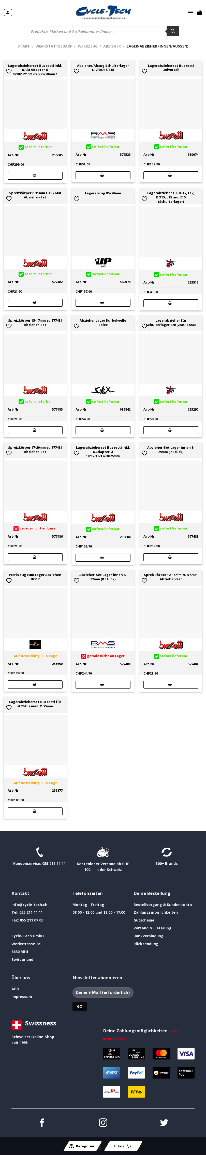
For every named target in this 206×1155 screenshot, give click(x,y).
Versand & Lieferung (152, 928)
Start (24, 46)
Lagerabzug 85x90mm (103, 193)
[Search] (173, 31)
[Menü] (191, 12)
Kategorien (82, 1146)
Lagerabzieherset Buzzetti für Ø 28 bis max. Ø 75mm (35, 704)
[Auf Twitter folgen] (164, 1123)
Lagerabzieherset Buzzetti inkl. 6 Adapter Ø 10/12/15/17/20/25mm (103, 451)
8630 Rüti (19, 951)
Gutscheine (144, 920)
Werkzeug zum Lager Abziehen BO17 (35, 577)
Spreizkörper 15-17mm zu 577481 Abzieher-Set (35, 322)
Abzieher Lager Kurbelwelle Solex (103, 322)
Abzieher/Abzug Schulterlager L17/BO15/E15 (103, 68)
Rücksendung (146, 943)
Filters (122, 1146)
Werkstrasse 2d (25, 943)
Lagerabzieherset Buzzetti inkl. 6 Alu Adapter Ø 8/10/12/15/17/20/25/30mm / (35, 70)
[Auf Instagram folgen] (103, 1123)
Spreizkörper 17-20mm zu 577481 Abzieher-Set (35, 449)
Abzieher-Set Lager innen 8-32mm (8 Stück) (103, 577)
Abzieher (112, 46)
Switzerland (22, 959)
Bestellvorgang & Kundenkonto (163, 904)
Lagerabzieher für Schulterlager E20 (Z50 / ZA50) (171, 322)
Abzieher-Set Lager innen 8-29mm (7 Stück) (171, 449)
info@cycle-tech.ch (29, 904)
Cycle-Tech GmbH (27, 935)
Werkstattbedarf (54, 46)
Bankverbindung (149, 935)
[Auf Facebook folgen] (42, 1123)
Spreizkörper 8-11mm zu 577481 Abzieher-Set (35, 195)
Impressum (21, 996)
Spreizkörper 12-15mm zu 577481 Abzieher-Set (171, 577)
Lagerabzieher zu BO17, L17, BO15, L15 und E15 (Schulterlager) (170, 197)
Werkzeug (88, 46)
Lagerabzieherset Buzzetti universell (171, 68)
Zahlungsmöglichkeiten (156, 912)
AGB (15, 988)
